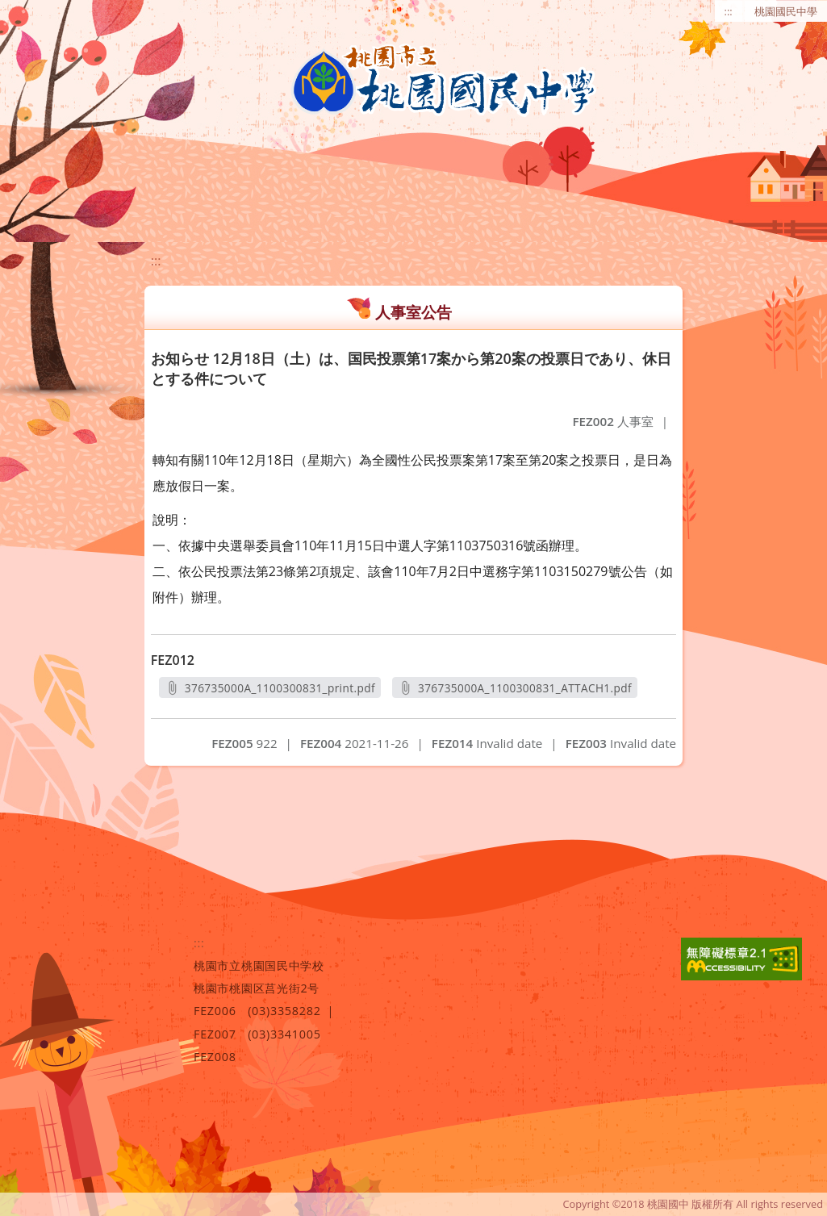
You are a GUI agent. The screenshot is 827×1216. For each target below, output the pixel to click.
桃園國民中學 (785, 11)
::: (729, 11)
